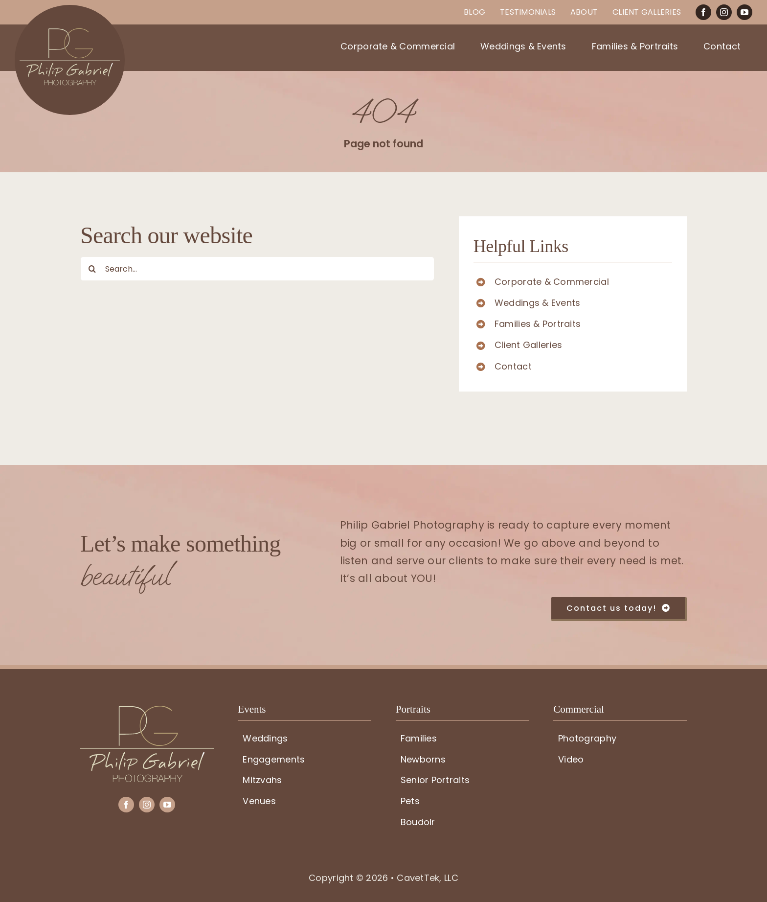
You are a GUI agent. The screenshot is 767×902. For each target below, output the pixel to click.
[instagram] (724, 12)
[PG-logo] (147, 710)
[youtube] (744, 12)
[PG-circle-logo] (70, 9)
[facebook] (703, 12)
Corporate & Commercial (552, 282)
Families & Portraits (538, 324)
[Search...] (257, 268)
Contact (513, 366)
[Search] (92, 268)
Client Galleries (528, 345)
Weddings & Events (538, 303)
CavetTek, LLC (427, 878)
